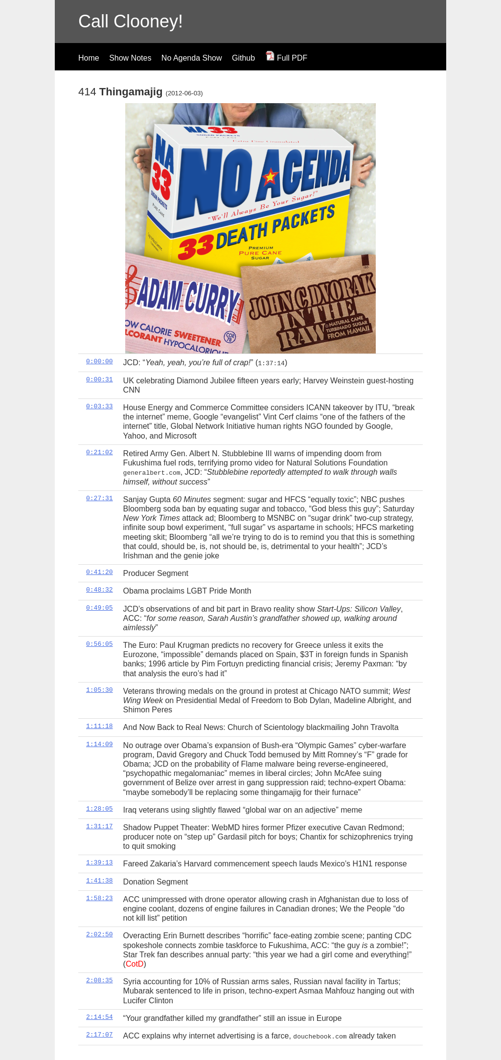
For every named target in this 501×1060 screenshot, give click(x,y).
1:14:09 (99, 743)
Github (243, 58)
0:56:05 (99, 643)
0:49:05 (99, 607)
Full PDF (286, 58)
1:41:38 (99, 880)
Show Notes (130, 58)
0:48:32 (99, 589)
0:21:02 (99, 451)
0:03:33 (99, 406)
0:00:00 (99, 361)
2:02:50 (99, 934)
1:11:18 (99, 726)
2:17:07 (99, 1034)
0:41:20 (99, 571)
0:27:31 (99, 497)
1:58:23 (99, 897)
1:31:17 (99, 825)
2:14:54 (99, 1016)
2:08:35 (99, 979)
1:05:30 (99, 689)
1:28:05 (99, 808)
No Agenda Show (191, 58)
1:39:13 (99, 862)
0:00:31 (99, 379)
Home (88, 58)
